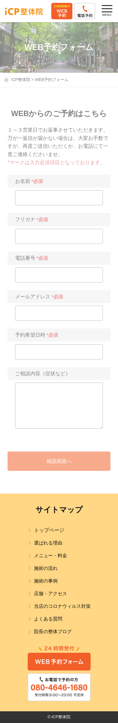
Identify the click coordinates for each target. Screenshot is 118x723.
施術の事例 (46, 580)
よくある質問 (48, 618)
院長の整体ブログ (53, 631)
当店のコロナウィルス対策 (62, 606)
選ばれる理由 (48, 542)
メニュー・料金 (50, 555)
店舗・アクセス (50, 593)
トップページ (49, 530)
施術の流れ (46, 568)
